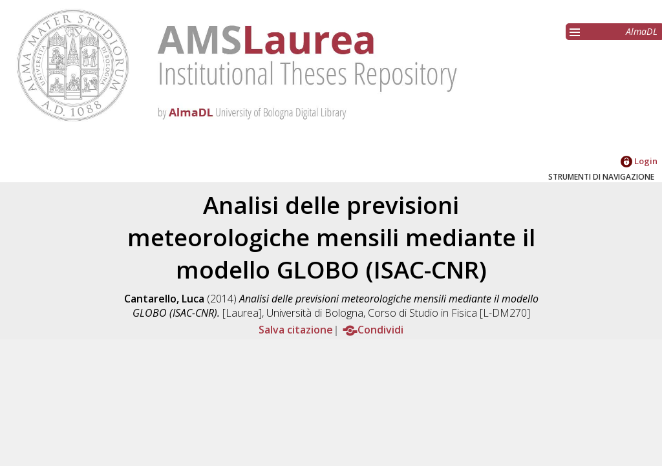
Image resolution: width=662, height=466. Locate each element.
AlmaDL (641, 31)
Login (639, 161)
